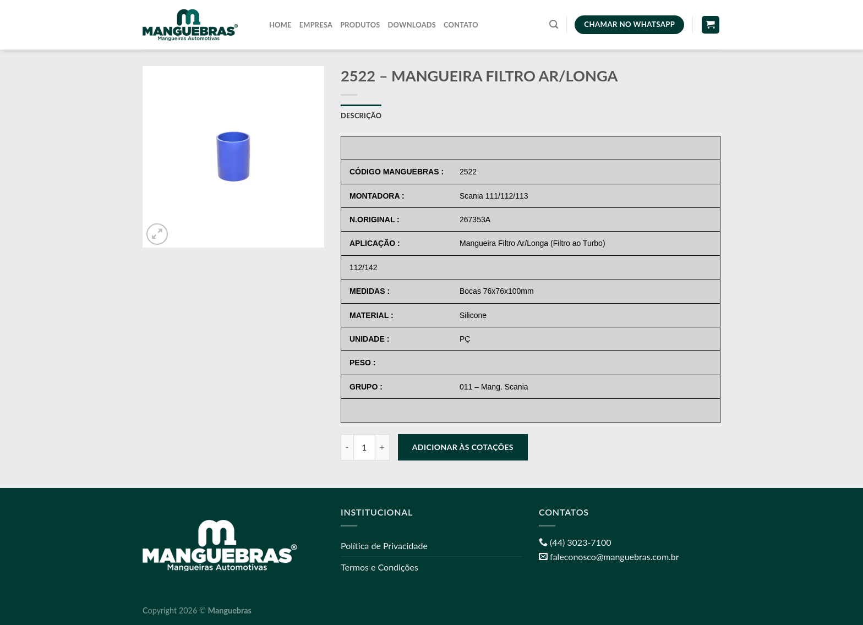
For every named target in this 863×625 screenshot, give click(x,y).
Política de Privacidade (384, 545)
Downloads (412, 24)
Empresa (315, 24)
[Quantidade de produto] (364, 447)
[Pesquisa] (553, 24)
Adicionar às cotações (463, 447)
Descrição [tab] (361, 115)
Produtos (360, 24)
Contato (461, 24)
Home (280, 24)
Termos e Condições (379, 567)
